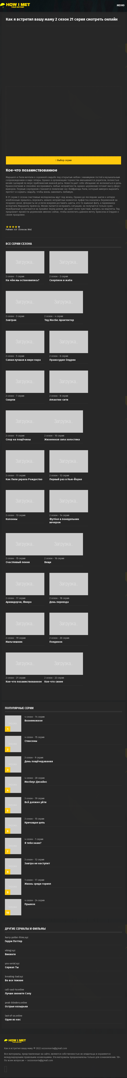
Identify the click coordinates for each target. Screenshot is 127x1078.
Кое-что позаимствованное (24, 681)
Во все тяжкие (14, 980)
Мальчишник (14, 642)
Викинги (10, 954)
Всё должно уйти (35, 802)
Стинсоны (31, 741)
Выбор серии (63, 160)
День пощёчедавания (39, 761)
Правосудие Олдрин (62, 360)
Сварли (10, 400)
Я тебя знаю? (33, 843)
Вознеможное (34, 720)
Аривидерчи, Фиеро (19, 602)
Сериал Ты (12, 967)
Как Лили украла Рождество (24, 479)
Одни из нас (13, 1019)
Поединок (55, 642)
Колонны (11, 519)
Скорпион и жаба (60, 280)
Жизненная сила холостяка (62, 439)
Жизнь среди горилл (38, 884)
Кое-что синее (53, 681)
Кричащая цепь (35, 822)
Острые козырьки (16, 1006)
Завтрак (11, 320)
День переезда (59, 602)
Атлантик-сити (58, 400)
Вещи (47, 562)
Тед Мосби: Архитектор (59, 320)
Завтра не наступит (37, 863)
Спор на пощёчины (18, 439)
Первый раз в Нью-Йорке (65, 479)
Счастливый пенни (18, 562)
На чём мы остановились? (22, 280)
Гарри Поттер (13, 941)
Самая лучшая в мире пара (23, 360)
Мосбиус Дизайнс (36, 782)
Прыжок (30, 904)
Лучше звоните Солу (18, 993)
